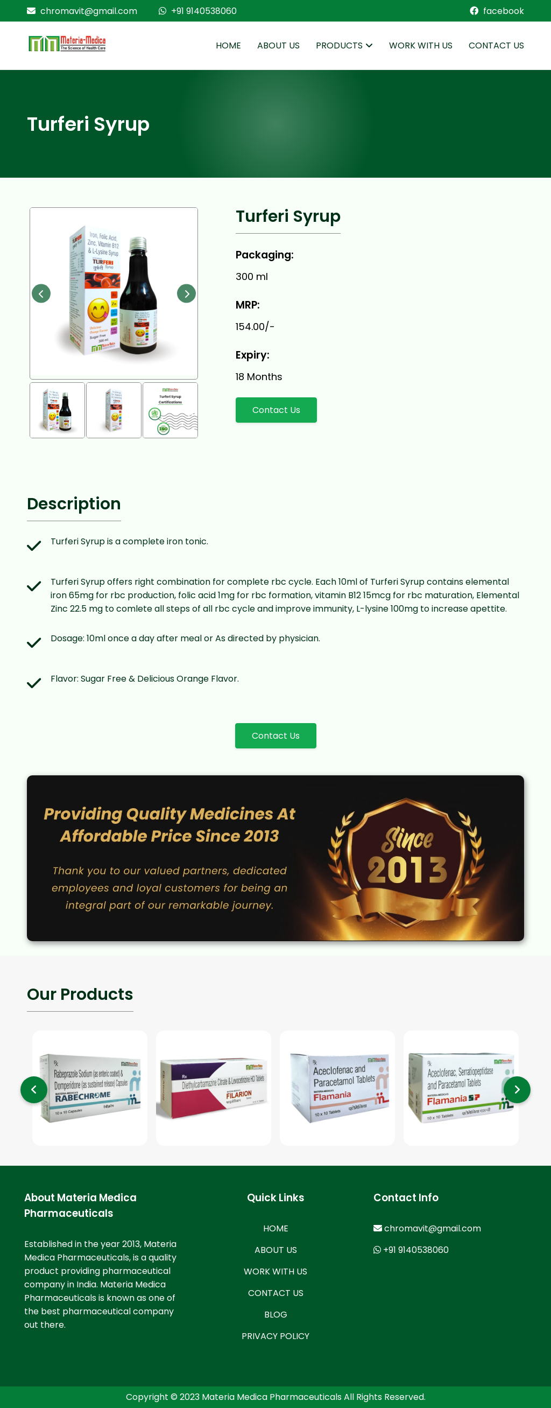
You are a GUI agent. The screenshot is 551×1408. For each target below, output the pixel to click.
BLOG (275, 1314)
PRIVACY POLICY (275, 1336)
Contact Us (276, 410)
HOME (228, 45)
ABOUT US (278, 45)
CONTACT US (496, 45)
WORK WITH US (421, 45)
